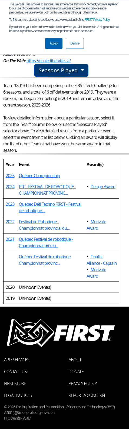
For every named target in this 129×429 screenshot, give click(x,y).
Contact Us (15, 372)
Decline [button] (74, 43)
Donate (76, 372)
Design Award (102, 187)
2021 (10, 239)
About (75, 360)
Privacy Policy (97, 20)
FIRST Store (15, 383)
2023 (10, 204)
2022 (10, 222)
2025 (10, 176)
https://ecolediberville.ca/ (49, 61)
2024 (10, 187)
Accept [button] (54, 43)
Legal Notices (18, 395)
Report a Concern (87, 395)
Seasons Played (59, 70)
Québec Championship (39, 176)
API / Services (16, 360)
